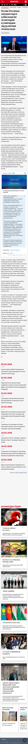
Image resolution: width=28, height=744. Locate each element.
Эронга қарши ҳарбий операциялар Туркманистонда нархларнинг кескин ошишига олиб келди (13, 371)
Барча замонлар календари (7, 708)
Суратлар (25, 7)
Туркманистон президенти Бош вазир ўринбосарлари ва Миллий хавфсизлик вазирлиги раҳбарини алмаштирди (13, 453)
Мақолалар (13, 7)
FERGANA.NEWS (14, 2)
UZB (12, 5)
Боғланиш (4, 739)
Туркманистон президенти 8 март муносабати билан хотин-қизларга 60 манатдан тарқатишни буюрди (13, 426)
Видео (19, 7)
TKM (9, 5)
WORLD (15, 5)
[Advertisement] (14, 490)
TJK (7, 5)
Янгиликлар (5, 7)
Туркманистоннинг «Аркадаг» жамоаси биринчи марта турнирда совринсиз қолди (13, 440)
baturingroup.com (16, 742)
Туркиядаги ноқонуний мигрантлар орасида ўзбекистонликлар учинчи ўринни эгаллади (12, 400)
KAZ (2, 5)
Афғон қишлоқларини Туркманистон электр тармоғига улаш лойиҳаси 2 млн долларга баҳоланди (13, 467)
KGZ (5, 5)
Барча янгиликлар (18, 472)
